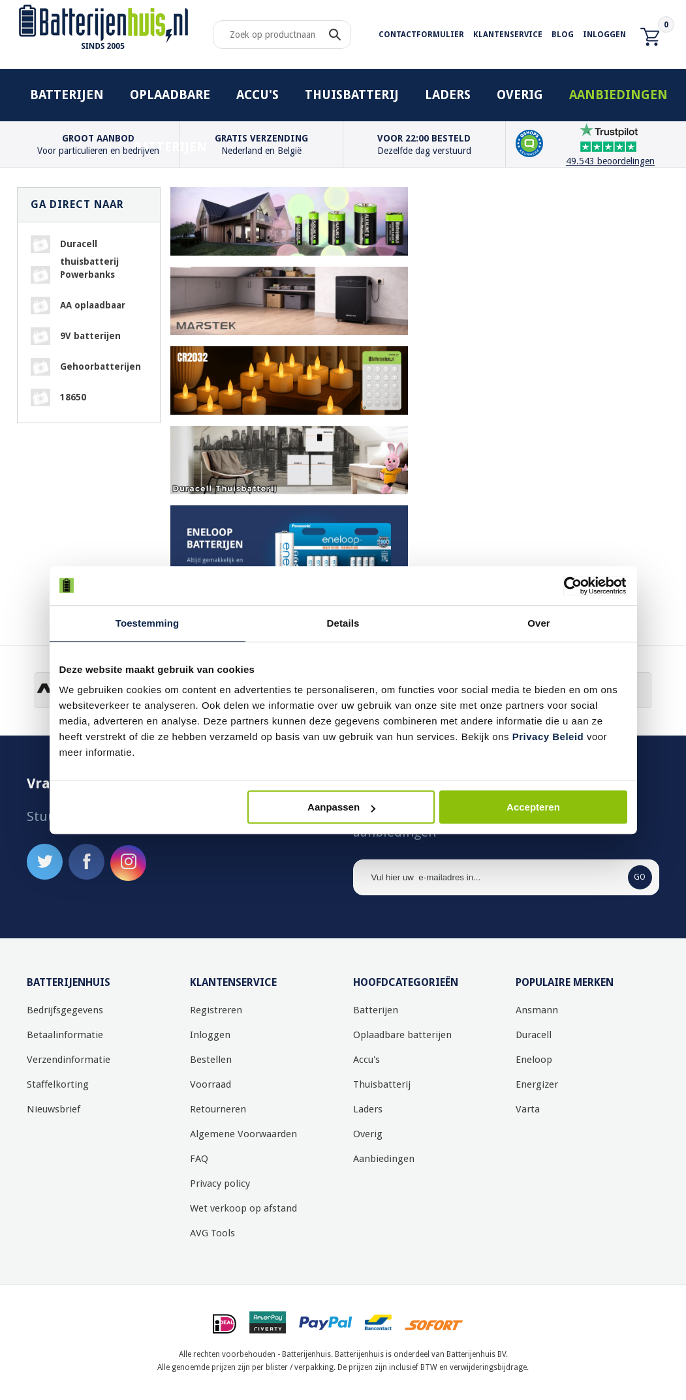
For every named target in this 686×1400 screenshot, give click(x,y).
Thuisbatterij (352, 94)
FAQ (199, 1159)
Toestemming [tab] (147, 623)
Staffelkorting (58, 1084)
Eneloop (534, 1059)
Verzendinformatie (68, 1059)
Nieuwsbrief (53, 1109)
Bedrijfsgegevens (65, 1010)
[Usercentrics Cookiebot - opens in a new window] (570, 585)
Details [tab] (343, 623)
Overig (520, 94)
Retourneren (218, 1109)
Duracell (534, 1035)
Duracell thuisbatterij (89, 246)
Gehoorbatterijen (100, 366)
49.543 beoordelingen (610, 161)
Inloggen (604, 34)
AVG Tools (212, 1233)
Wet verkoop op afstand (243, 1208)
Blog (563, 34)
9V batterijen (90, 336)
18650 (73, 397)
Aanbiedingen (618, 94)
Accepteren (533, 806)
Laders (448, 94)
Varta (528, 1109)
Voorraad (210, 1084)
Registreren (216, 1010)
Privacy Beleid (548, 736)
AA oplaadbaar (92, 305)
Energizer (537, 1084)
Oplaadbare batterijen (170, 104)
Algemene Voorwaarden (243, 1134)
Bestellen (211, 1059)
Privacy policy (220, 1183)
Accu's (257, 94)
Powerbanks (87, 274)
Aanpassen (341, 806)
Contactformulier (421, 34)
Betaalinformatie (65, 1035)
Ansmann (537, 1010)
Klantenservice (507, 34)
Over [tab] (538, 623)
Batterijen (67, 94)
